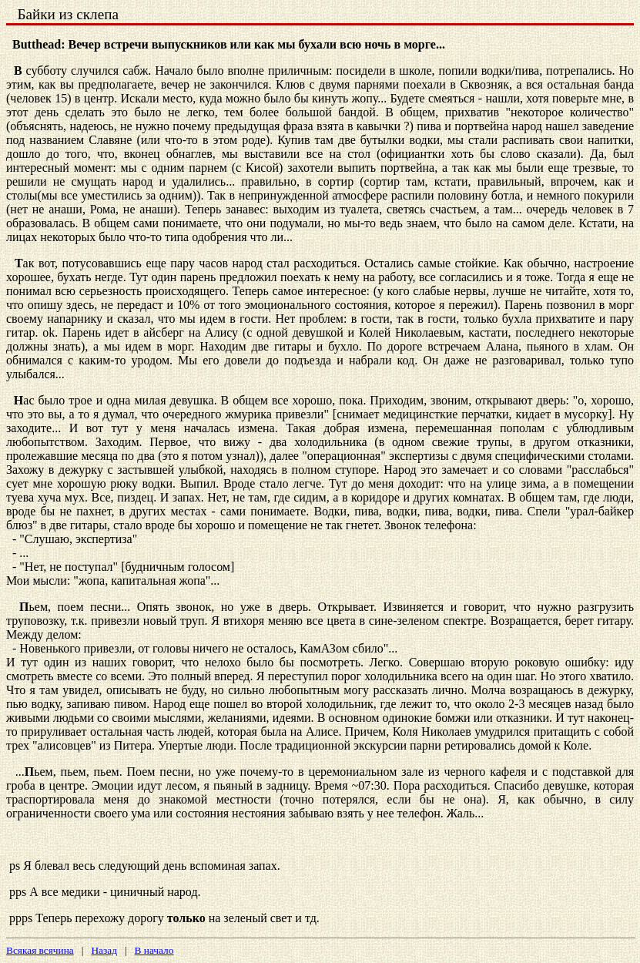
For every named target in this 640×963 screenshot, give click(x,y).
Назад (104, 950)
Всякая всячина (40, 950)
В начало (154, 950)
